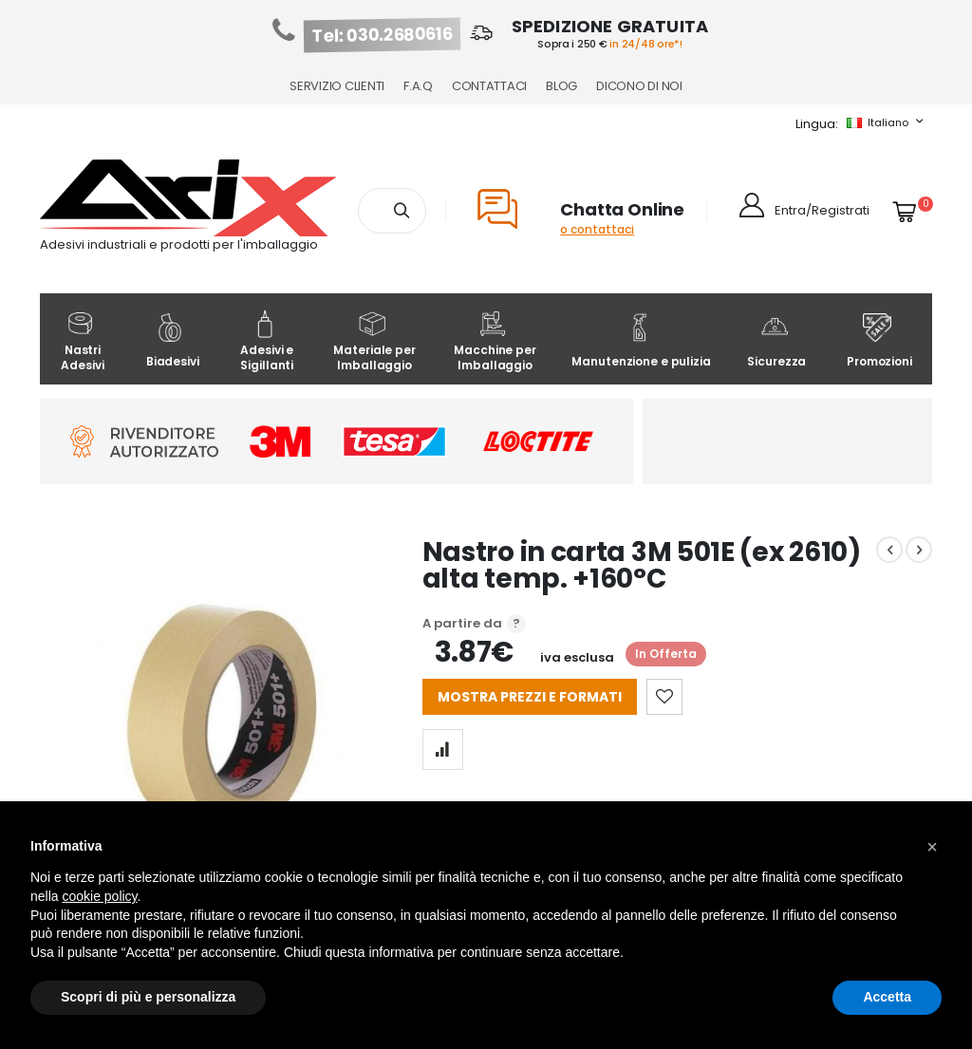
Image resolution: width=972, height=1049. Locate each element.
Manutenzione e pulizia (640, 341)
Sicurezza (776, 341)
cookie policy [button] (99, 896)
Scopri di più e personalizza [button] (148, 996)
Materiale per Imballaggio (374, 341)
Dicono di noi (639, 86)
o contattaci (597, 229)
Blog (561, 86)
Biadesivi (172, 341)
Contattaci (489, 86)
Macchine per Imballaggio (494, 341)
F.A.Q (418, 86)
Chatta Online (622, 209)
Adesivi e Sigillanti (266, 341)
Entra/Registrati (822, 210)
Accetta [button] (887, 996)
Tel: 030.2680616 (382, 35)
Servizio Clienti (337, 86)
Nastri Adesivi (82, 341)
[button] (932, 847)
